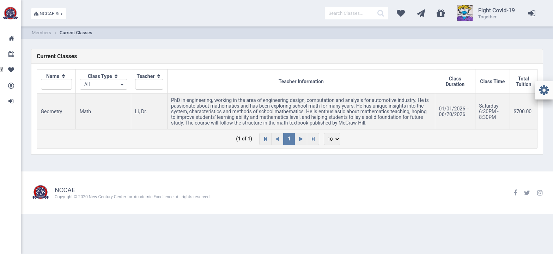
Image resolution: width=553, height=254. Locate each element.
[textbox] (356, 13)
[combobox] (103, 84)
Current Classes (76, 32)
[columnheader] (56, 81)
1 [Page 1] (289, 138)
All (87, 84)
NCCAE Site (48, 13)
